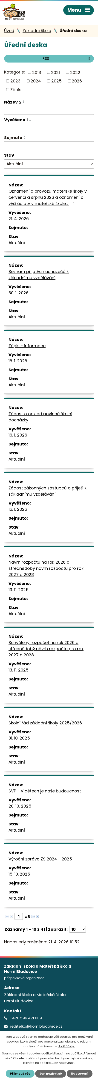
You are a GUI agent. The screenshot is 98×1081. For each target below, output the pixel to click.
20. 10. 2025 (20, 806)
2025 (56, 81)
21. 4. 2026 (19, 218)
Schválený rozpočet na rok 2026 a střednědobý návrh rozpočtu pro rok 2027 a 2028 (46, 649)
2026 (77, 81)
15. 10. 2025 (19, 874)
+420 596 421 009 (26, 1018)
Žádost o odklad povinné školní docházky (40, 417)
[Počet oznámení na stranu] (77, 929)
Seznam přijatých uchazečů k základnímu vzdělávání (39, 275)
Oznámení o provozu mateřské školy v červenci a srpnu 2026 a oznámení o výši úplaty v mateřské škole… (48, 197)
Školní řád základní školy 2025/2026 (45, 723)
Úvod (9, 30)
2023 (15, 81)
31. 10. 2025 (19, 738)
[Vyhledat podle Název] (49, 110)
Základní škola (37, 30)
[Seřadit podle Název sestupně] (23, 103)
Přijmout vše (20, 1073)
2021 (55, 72)
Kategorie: (14, 72)
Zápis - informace (27, 346)
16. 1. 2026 (18, 361)
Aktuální (17, 243)
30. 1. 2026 (19, 293)
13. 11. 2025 (19, 589)
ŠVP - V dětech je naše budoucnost (45, 791)
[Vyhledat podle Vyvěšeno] (49, 128)
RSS (67, 58)
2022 (75, 72)
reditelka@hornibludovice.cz (36, 1026)
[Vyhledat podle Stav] (49, 164)
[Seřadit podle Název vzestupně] (23, 101)
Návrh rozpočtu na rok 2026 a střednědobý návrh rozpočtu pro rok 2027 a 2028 (46, 568)
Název (12, 102)
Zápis (15, 90)
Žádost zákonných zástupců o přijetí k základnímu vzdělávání (47, 491)
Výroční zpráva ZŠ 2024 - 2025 (40, 859)
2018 (36, 72)
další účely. (66, 1046)
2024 (36, 81)
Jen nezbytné (50, 1073)
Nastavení (79, 1073)
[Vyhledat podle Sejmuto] (49, 145)
